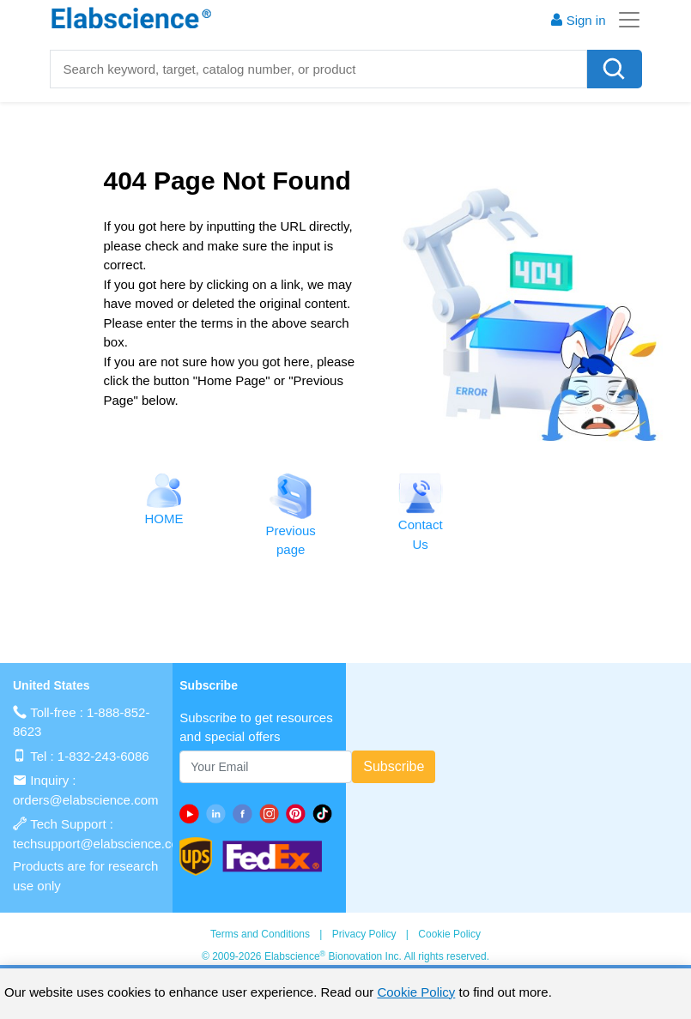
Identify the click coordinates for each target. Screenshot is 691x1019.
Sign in (577, 20)
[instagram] (272, 813)
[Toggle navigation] (624, 19)
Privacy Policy (364, 934)
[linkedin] (219, 813)
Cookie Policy (449, 934)
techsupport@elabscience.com (101, 843)
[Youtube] (192, 813)
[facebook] (246, 813)
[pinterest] (299, 813)
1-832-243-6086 (103, 756)
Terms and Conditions (260, 934)
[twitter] (325, 813)
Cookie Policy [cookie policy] (416, 992)
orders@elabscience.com (85, 800)
